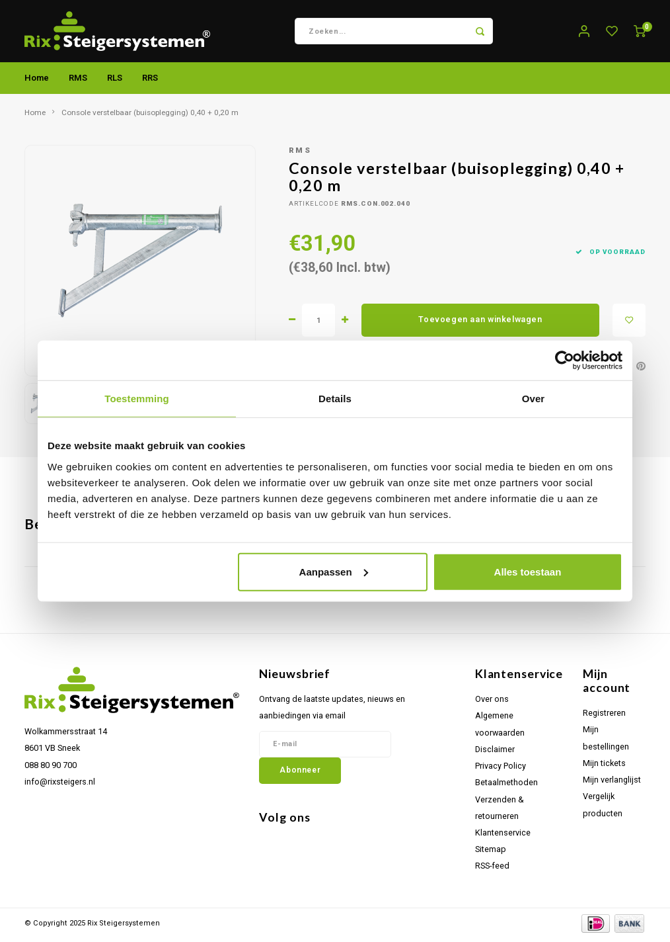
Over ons (492, 703)
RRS (150, 82)
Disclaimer (495, 753)
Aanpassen (333, 571)
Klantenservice (503, 836)
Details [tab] (335, 398)
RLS (114, 82)
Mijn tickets (604, 767)
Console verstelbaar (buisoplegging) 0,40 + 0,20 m (150, 116)
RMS (78, 82)
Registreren (604, 717)
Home (36, 82)
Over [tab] (533, 398)
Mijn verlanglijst (612, 784)
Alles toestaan (528, 571)
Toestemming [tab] (136, 398)
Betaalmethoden (506, 786)
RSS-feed (492, 870)
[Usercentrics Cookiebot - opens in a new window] (564, 360)
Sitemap (490, 853)
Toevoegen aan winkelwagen (480, 323)
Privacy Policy (500, 770)
